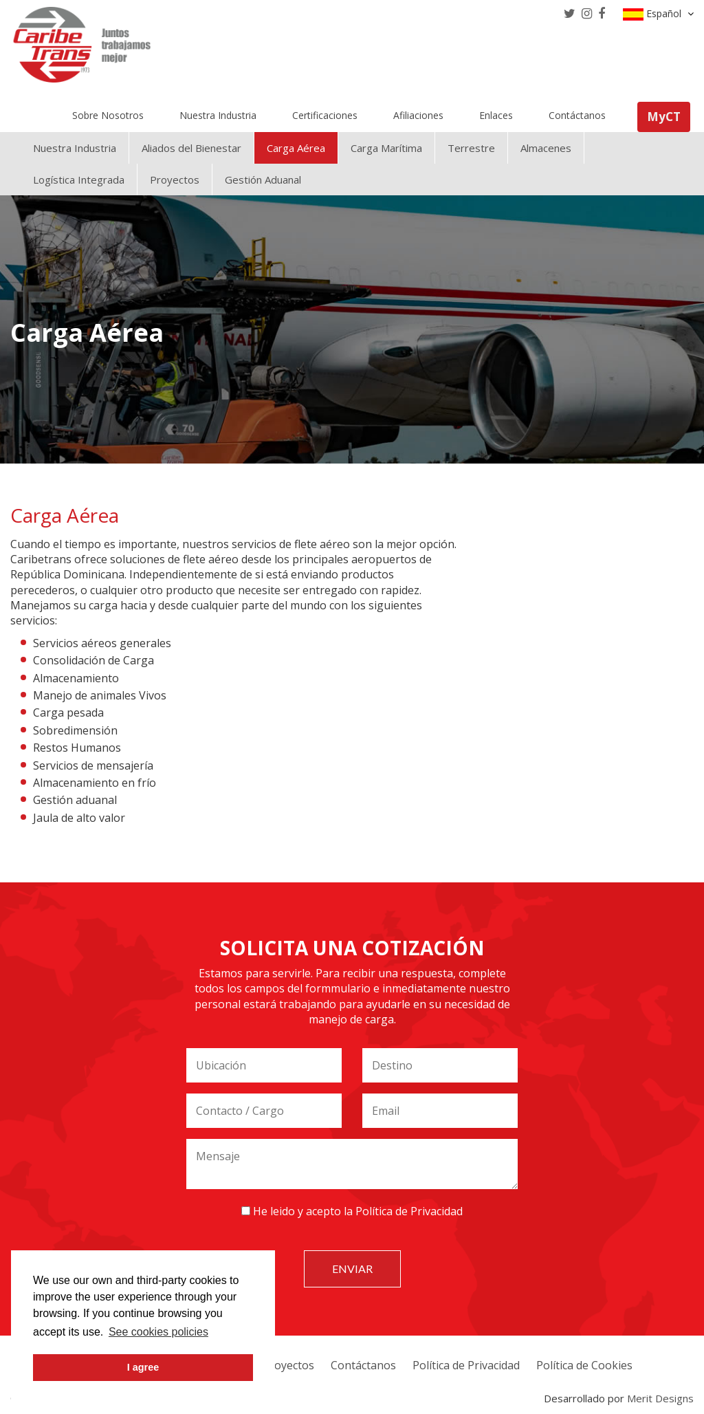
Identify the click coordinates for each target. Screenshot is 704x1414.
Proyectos (174, 179)
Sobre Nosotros (108, 115)
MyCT (664, 116)
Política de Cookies (584, 1365)
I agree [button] (143, 1367)
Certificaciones (325, 115)
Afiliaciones (418, 115)
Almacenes (545, 148)
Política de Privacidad (409, 1211)
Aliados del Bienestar (191, 148)
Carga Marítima (386, 148)
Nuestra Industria (217, 115)
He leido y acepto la (352, 1211)
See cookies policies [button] (158, 1332)
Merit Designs (660, 1398)
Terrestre (471, 148)
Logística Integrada (78, 179)
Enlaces (496, 115)
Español (658, 14)
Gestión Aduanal (263, 179)
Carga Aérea (296, 148)
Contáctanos (577, 115)
